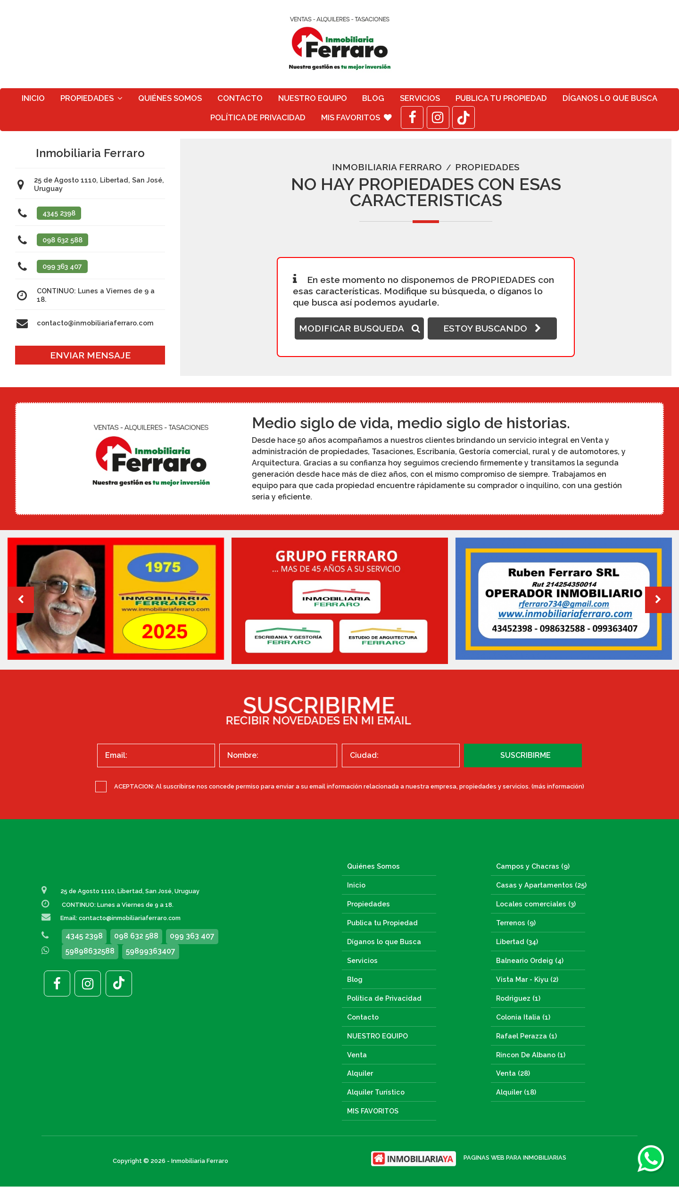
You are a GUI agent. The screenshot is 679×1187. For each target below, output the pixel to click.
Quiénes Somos (170, 98)
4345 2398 (58, 213)
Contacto (240, 98)
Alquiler (360, 1074)
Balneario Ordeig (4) (529, 960)
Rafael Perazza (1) (526, 1036)
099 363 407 (62, 267)
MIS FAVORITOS (356, 117)
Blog (373, 98)
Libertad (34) (517, 942)
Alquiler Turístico (376, 1092)
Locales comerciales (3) (536, 904)
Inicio (33, 98)
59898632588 (90, 950)
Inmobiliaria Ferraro (387, 167)
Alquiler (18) (516, 1092)
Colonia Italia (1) (523, 1017)
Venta (357, 1055)
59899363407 (150, 950)
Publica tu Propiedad (501, 98)
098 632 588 (62, 240)
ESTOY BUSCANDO (492, 329)
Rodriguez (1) (518, 998)
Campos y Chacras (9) (533, 866)
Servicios (420, 98)
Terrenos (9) (516, 923)
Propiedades (91, 98)
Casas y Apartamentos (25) (541, 885)
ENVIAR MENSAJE (90, 355)
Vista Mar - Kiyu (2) (527, 979)
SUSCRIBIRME (525, 755)
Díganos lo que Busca (610, 98)
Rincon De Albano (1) (530, 1055)
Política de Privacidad (258, 117)
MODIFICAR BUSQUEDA (359, 329)
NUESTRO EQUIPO (312, 98)
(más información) (557, 786)
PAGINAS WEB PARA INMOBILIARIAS (515, 1158)
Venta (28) (513, 1074)
